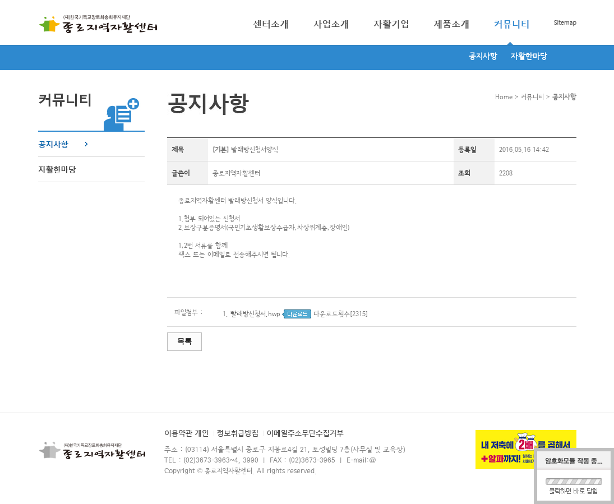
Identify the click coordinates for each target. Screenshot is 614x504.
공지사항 (483, 57)
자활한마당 (529, 57)
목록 (184, 341)
